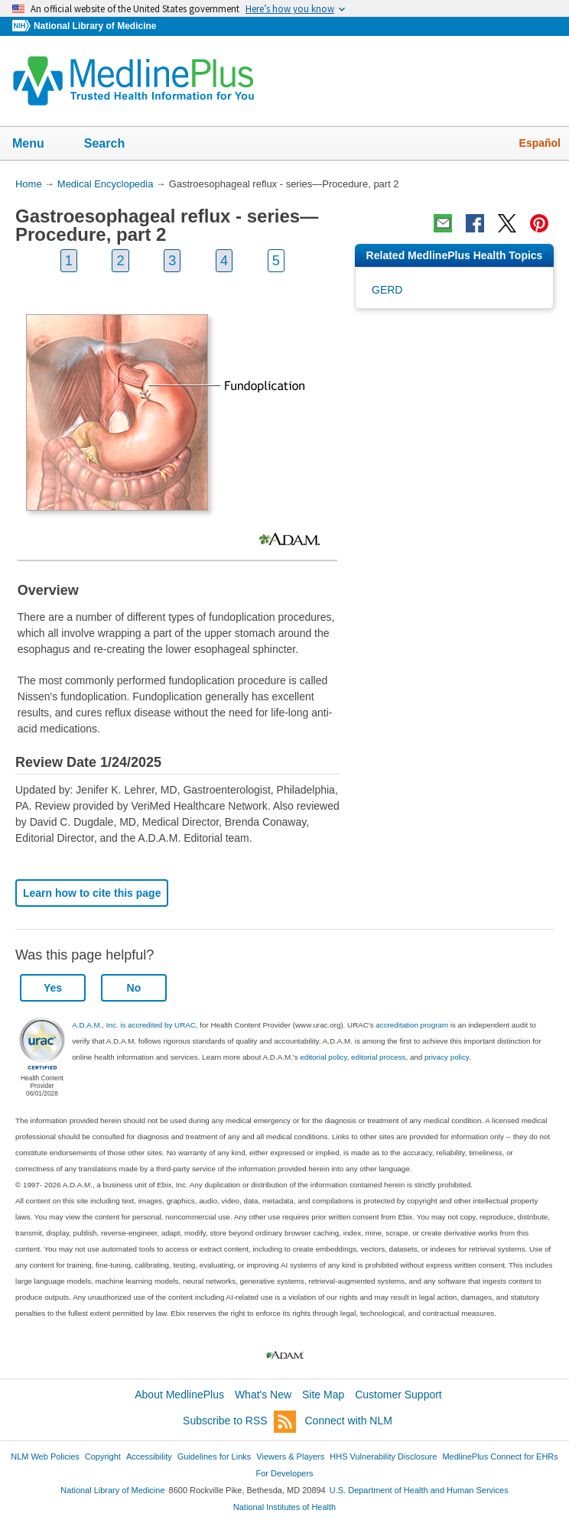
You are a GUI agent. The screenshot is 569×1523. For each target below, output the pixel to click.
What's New (263, 1394)
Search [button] (114, 144)
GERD (387, 290)
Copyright (103, 1456)
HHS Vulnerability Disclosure (383, 1456)
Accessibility (149, 1456)
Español (540, 143)
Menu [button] (38, 144)
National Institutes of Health (284, 1507)
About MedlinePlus (179, 1394)
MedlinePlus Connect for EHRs (500, 1456)
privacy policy (446, 1057)
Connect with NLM (348, 1420)
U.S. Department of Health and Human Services (419, 1490)
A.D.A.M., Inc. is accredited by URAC (134, 1025)
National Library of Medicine (95, 26)
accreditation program (412, 1025)
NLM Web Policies (45, 1456)
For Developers (284, 1473)
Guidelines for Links (214, 1456)
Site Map (323, 1394)
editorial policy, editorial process (352, 1057)
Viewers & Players (290, 1456)
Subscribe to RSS (239, 1422)
